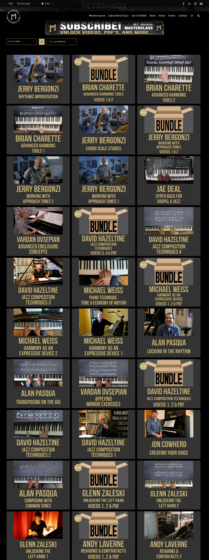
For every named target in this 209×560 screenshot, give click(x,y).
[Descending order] (42, 41)
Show (57, 41)
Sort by (14, 41)
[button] (198, 16)
